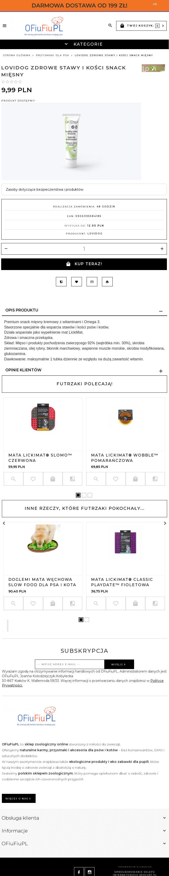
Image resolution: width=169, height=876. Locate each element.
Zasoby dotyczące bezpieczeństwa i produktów (44, 189)
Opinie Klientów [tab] (23, 370)
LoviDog (95, 233)
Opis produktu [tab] (21, 310)
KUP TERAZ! (84, 264)
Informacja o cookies (135, 867)
